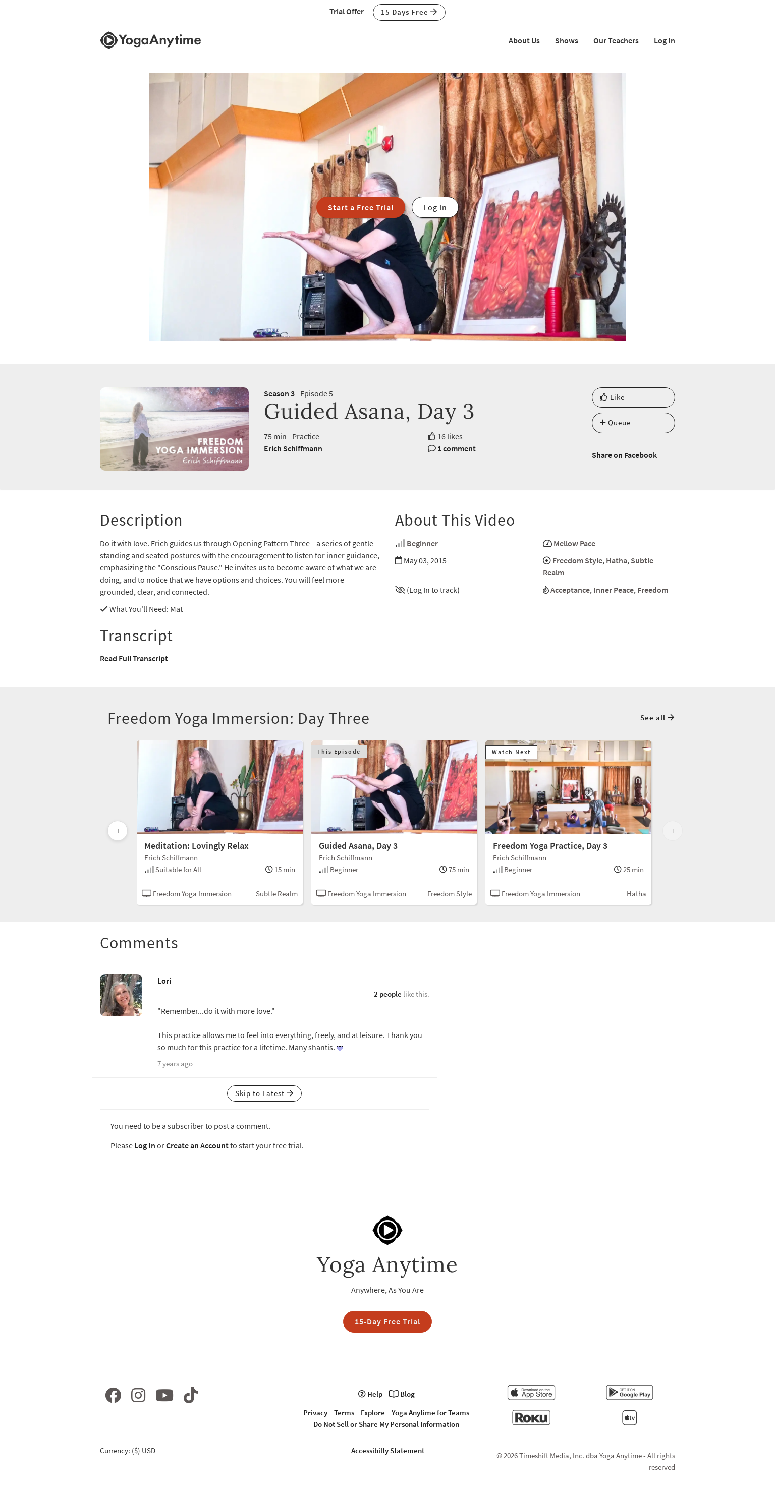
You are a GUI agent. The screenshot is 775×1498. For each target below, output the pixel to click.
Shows (566, 40)
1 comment (456, 448)
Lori (164, 980)
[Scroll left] (117, 831)
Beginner (422, 543)
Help (370, 1394)
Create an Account (197, 1145)
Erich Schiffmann (293, 448)
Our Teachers (616, 40)
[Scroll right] (672, 831)
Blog (402, 1394)
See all (657, 717)
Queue (615, 422)
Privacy (315, 1412)
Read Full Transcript (134, 658)
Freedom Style (577, 560)
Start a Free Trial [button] (361, 207)
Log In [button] (435, 207)
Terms (344, 1412)
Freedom (652, 590)
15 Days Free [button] (409, 12)
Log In (664, 40)
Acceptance (570, 590)
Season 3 (279, 393)
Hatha (616, 560)
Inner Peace (613, 590)
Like (612, 397)
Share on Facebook (624, 455)
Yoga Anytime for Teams (430, 1412)
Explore (373, 1412)
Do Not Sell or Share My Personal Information (386, 1424)
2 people (388, 994)
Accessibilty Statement (387, 1450)
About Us (524, 40)
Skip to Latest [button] (264, 1093)
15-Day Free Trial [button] (387, 1321)
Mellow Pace (574, 543)
